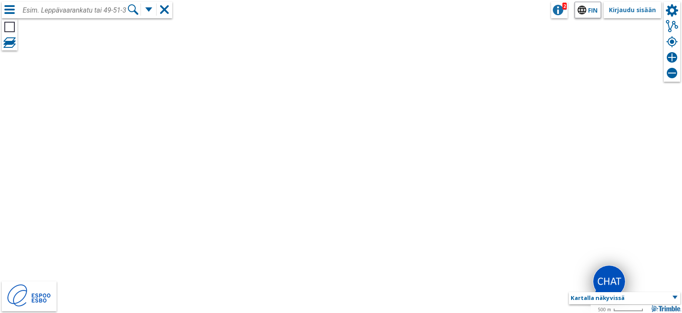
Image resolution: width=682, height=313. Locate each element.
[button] (624, 298)
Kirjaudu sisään (632, 10)
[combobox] (75, 10)
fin (593, 10)
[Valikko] (10, 10)
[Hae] (133, 10)
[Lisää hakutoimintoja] (149, 10)
